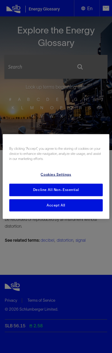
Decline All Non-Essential (56, 189)
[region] (56, 176)
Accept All (56, 205)
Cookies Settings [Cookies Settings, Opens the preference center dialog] (56, 174)
